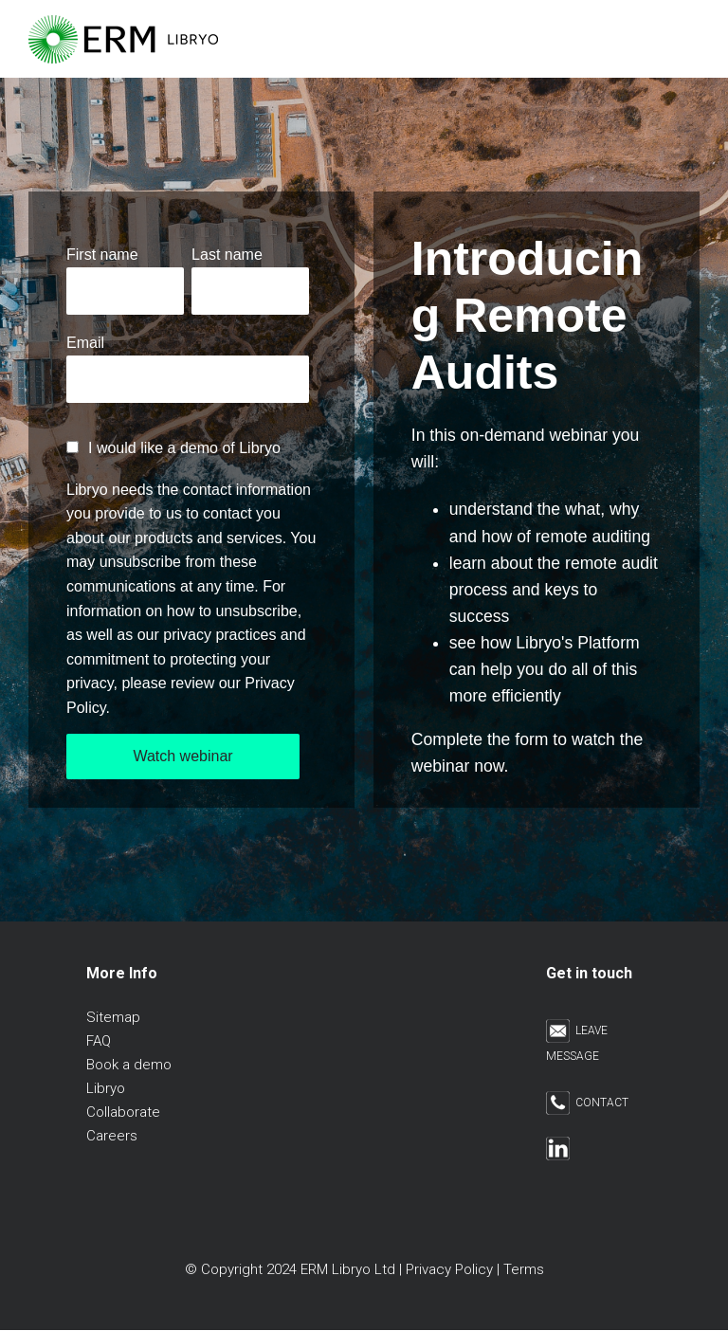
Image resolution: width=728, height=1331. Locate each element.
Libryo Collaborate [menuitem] (123, 1100)
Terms (523, 1269)
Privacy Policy (449, 1269)
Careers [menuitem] (111, 1135)
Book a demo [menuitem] (129, 1064)
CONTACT (587, 1102)
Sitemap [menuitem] (113, 1017)
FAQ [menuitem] (98, 1040)
